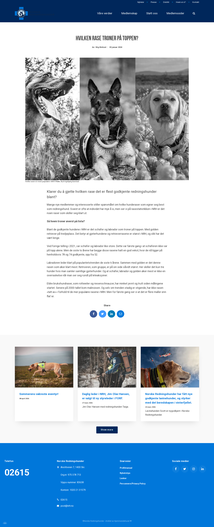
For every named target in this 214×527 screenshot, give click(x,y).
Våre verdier (104, 13)
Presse (153, 2)
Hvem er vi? (181, 2)
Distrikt (166, 2)
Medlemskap (129, 13)
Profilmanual (126, 468)
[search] (194, 13)
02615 (16, 472)
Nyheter (140, 2)
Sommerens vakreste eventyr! (39, 394)
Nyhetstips (125, 473)
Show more (107, 430)
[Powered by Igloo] (4, 523)
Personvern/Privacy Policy (133, 483)
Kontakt (195, 2)
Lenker (123, 478)
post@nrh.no (67, 505)
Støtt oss (152, 13)
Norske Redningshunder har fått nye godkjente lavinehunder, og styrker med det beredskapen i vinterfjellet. (169, 398)
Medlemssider (175, 13)
